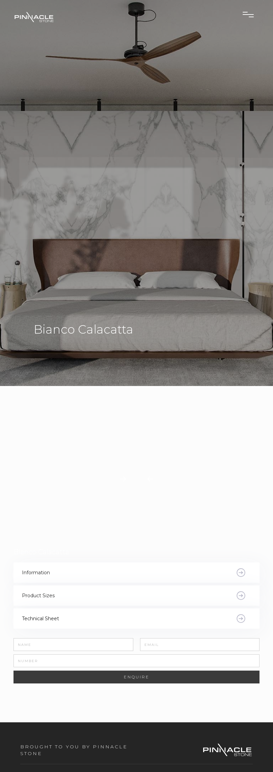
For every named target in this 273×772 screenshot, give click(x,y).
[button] (150, 479)
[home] (54, 16)
